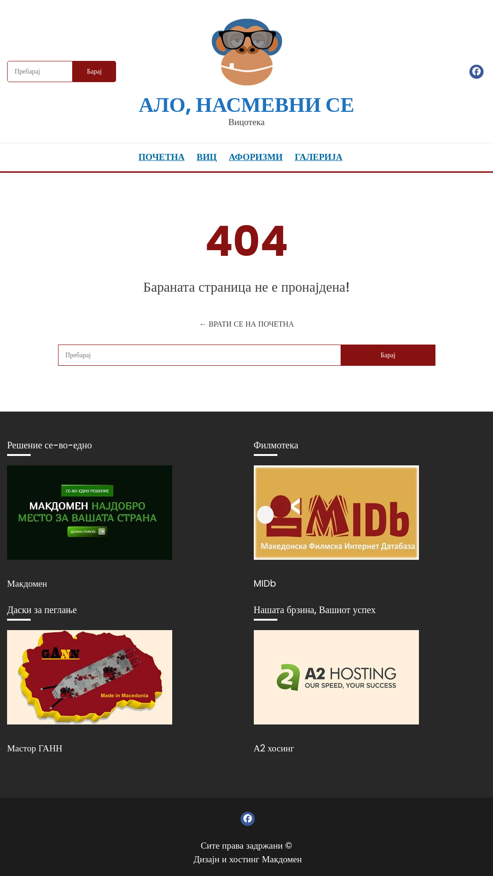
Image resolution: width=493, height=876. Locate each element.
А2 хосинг (274, 748)
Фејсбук (476, 72)
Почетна (161, 157)
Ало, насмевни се (246, 104)
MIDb (265, 583)
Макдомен (27, 583)
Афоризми (256, 157)
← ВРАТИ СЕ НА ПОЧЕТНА (246, 324)
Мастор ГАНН (34, 748)
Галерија (319, 157)
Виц (207, 157)
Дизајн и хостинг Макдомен (247, 859)
